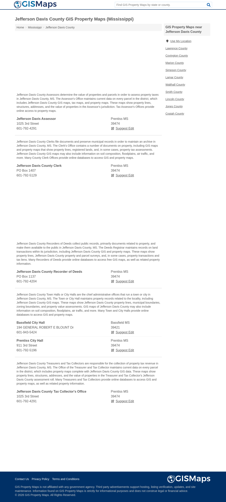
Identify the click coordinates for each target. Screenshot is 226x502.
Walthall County (175, 84)
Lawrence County (176, 48)
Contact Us (22, 479)
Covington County (176, 55)
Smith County (173, 91)
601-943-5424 (27, 332)
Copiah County (174, 113)
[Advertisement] (88, 63)
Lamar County (174, 77)
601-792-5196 (27, 350)
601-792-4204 (27, 281)
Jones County (174, 106)
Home (20, 27)
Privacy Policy (40, 479)
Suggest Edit (122, 128)
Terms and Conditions (65, 479)
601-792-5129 (27, 175)
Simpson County (175, 70)
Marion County (174, 62)
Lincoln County (174, 99)
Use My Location (178, 41)
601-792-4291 (27, 128)
